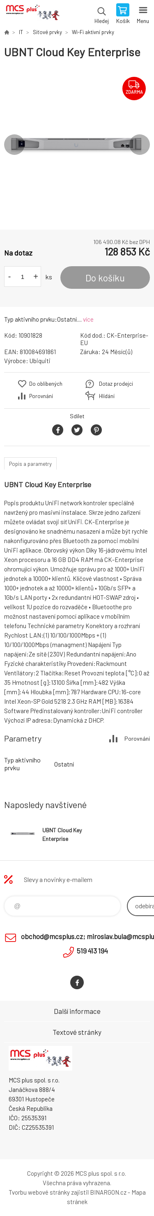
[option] (77, 144)
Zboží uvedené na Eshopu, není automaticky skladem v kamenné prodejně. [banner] (32, 14)
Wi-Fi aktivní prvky (93, 32)
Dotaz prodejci (116, 383)
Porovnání (41, 396)
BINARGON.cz (108, 1192)
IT (21, 32)
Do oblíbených (45, 383)
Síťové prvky (47, 32)
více (88, 319)
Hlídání (107, 396)
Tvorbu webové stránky (39, 1192)
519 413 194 (92, 951)
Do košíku (105, 277)
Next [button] (139, 144)
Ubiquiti (40, 360)
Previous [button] (14, 144)
